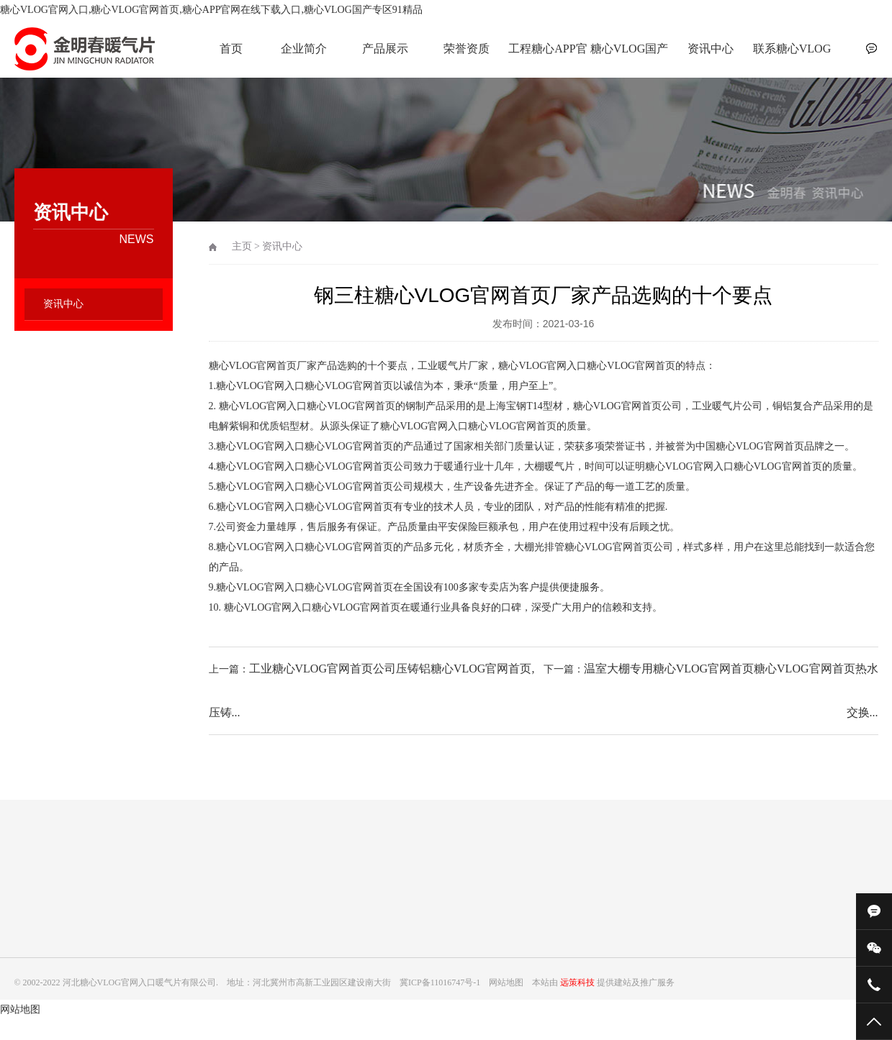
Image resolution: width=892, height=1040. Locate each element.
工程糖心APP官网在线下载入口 (548, 56)
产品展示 (385, 48)
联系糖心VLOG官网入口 (792, 56)
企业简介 (304, 48)
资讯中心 (711, 48)
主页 (242, 246)
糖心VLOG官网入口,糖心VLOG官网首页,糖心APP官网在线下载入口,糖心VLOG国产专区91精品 (211, 9)
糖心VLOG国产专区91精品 (629, 56)
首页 (231, 48)
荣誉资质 (466, 48)
